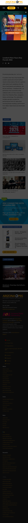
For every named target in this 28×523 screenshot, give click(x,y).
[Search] (18, 8)
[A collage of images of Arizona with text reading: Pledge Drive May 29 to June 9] (14, 15)
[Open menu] (25, 8)
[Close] (26, 13)
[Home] (14, 2)
